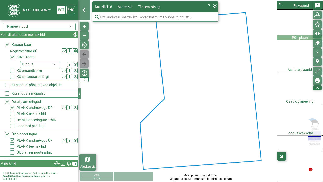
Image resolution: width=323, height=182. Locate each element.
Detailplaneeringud (26, 70)
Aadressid (125, 7)
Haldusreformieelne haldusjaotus (37, 154)
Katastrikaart (22, 45)
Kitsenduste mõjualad (29, 61)
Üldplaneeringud (24, 102)
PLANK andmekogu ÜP (35, 108)
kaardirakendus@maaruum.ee (33, 176)
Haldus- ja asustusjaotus (31, 146)
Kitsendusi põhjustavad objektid (37, 53)
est (61, 10)
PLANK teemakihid (31, 82)
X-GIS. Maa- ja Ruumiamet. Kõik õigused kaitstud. (30, 173)
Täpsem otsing (149, 7)
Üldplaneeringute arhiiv (34, 121)
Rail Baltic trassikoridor (30, 129)
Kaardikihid (103, 7)
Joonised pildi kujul (31, 94)
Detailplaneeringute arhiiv (36, 88)
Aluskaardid (87, 166)
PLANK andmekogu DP (35, 76)
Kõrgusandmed (24, 137)
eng (70, 10)
